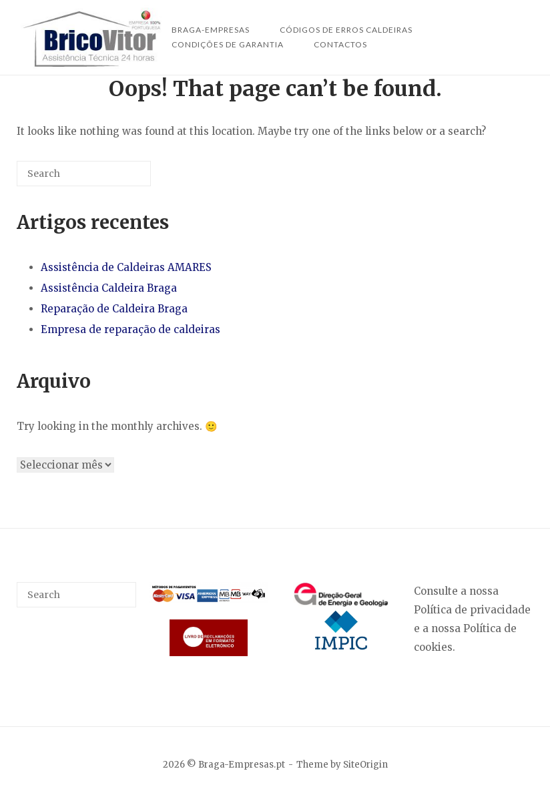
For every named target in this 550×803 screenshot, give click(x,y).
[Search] (120, 178)
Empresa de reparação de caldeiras (130, 329)
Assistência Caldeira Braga (109, 288)
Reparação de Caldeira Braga (114, 308)
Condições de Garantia (228, 44)
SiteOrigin (365, 764)
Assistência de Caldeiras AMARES (126, 267)
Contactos (340, 44)
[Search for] (84, 173)
